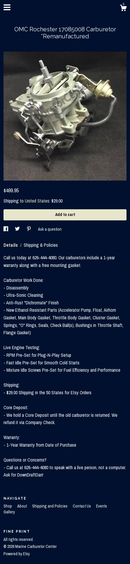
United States (37, 201)
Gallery (9, 512)
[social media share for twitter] (18, 229)
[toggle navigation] (7, 7)
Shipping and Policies (50, 506)
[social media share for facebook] (6, 229)
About (22, 506)
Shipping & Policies (41, 245)
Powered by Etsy (17, 553)
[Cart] (123, 8)
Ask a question (50, 229)
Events (101, 506)
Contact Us (82, 506)
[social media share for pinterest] (29, 229)
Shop (8, 506)
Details (11, 245)
